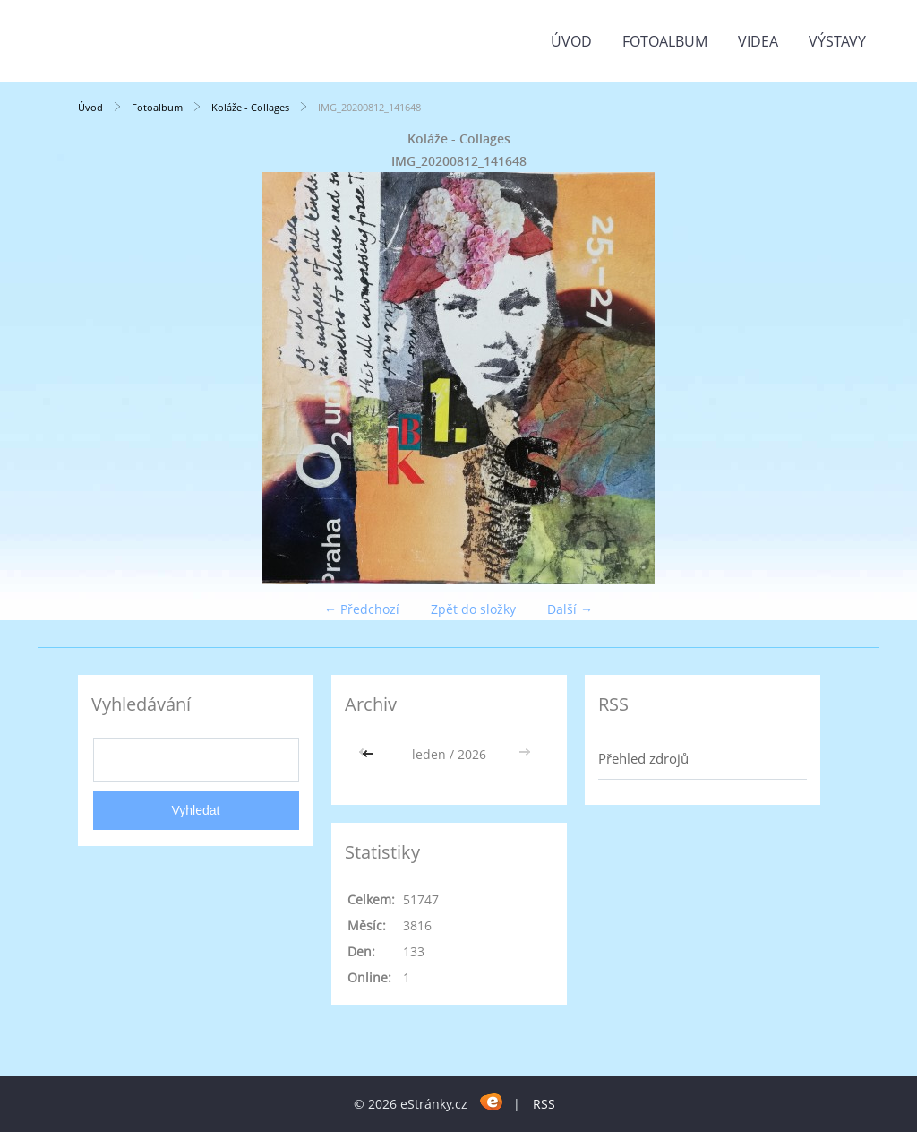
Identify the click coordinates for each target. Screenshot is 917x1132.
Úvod (571, 41)
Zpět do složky (473, 609)
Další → (570, 609)
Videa (758, 41)
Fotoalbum (664, 41)
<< (370, 754)
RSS (544, 1103)
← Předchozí (361, 609)
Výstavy (837, 41)
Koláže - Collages (250, 107)
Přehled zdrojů (643, 758)
